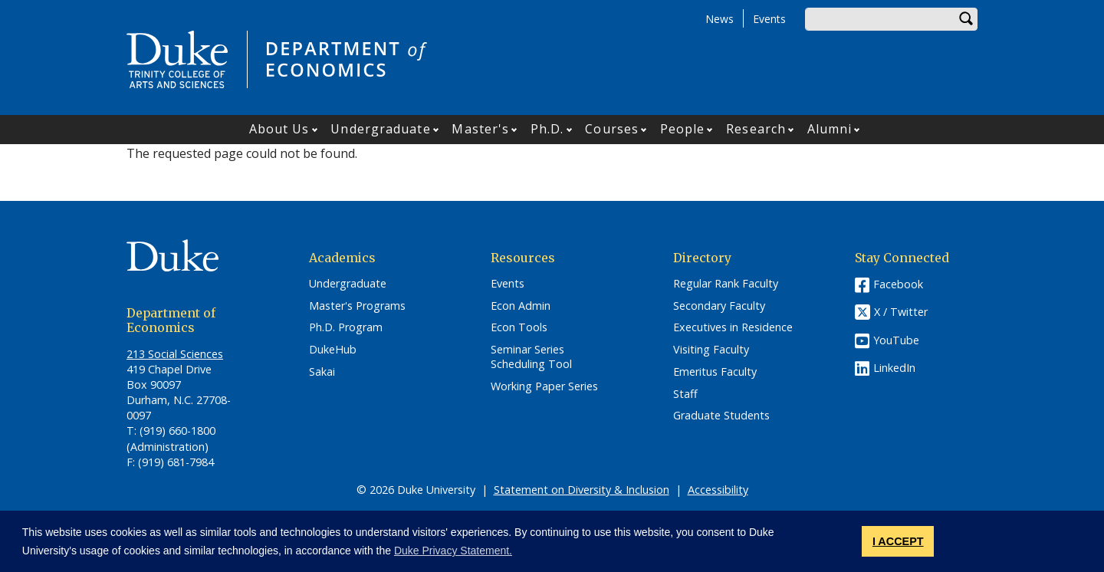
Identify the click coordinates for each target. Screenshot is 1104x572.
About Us (279, 128)
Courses (612, 128)
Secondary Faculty (719, 306)
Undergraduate (380, 128)
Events (769, 19)
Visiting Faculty (711, 350)
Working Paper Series (544, 386)
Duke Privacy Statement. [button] (453, 550)
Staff (685, 394)
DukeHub (332, 350)
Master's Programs (357, 306)
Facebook (898, 284)
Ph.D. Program (346, 327)
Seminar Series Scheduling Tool (531, 357)
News (719, 19)
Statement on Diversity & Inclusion (581, 489)
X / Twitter (901, 311)
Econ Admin (520, 306)
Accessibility (718, 489)
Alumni (830, 128)
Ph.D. (547, 128)
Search (966, 19)
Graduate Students (721, 415)
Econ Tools (519, 327)
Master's (480, 128)
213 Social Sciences (175, 354)
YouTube (896, 340)
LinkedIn (894, 367)
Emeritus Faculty (715, 372)
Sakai (322, 372)
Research (756, 128)
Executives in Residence (733, 327)
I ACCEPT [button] (898, 541)
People (682, 128)
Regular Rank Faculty (725, 284)
